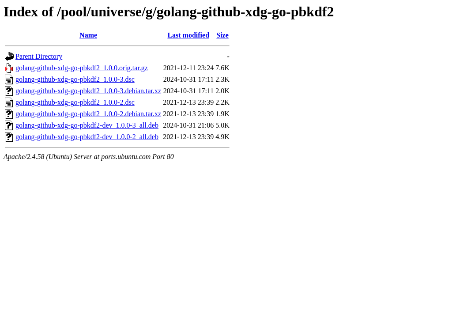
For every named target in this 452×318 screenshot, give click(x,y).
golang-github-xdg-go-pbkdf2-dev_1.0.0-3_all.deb (86, 125)
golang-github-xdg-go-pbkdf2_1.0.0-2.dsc (75, 102)
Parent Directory (38, 56)
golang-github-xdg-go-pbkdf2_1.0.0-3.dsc (75, 79)
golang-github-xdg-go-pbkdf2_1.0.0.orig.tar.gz (81, 68)
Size (222, 35)
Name (88, 35)
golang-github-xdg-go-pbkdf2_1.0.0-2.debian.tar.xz (88, 113)
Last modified (188, 35)
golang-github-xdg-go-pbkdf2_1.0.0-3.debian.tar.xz (88, 91)
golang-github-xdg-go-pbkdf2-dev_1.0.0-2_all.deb (86, 136)
